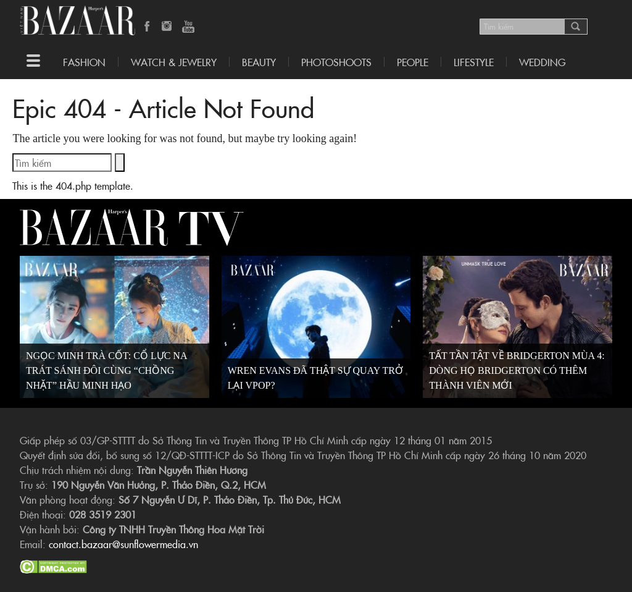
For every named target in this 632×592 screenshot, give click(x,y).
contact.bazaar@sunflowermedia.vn (123, 544)
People (412, 62)
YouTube (188, 27)
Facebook (147, 27)
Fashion (84, 62)
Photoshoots (336, 62)
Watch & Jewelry (174, 62)
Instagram (168, 27)
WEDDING (542, 62)
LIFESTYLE (474, 62)
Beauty (259, 62)
